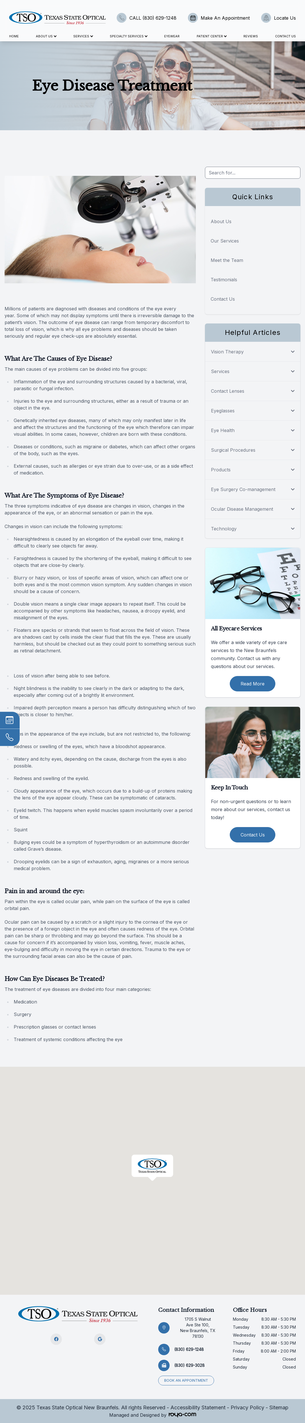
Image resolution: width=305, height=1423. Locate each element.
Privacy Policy (247, 1407)
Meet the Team (227, 260)
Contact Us (285, 36)
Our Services (225, 241)
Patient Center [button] (211, 36)
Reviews (250, 36)
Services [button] (83, 36)
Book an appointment (186, 1380)
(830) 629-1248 (189, 1349)
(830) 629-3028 (189, 1365)
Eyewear (172, 36)
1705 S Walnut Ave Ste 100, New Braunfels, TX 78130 (197, 1328)
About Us (221, 221)
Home (14, 36)
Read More (253, 684)
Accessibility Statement (197, 1407)
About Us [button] (46, 36)
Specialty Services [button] (128, 36)
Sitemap (278, 1407)
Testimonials (224, 279)
